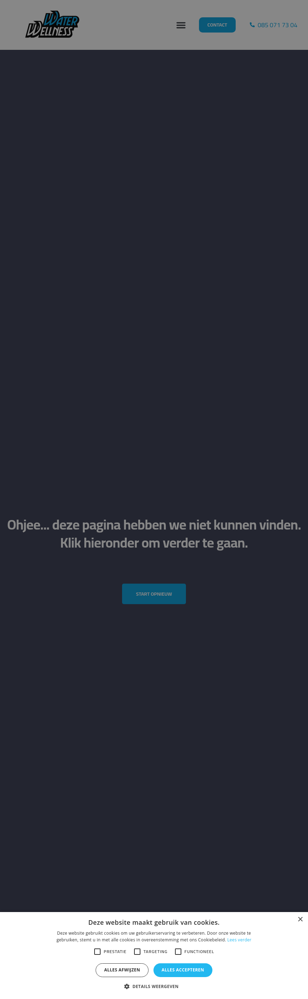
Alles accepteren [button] (183, 970)
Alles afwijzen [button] (122, 970)
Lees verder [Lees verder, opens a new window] (239, 940)
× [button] (300, 919)
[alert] (154, 499)
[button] (154, 986)
